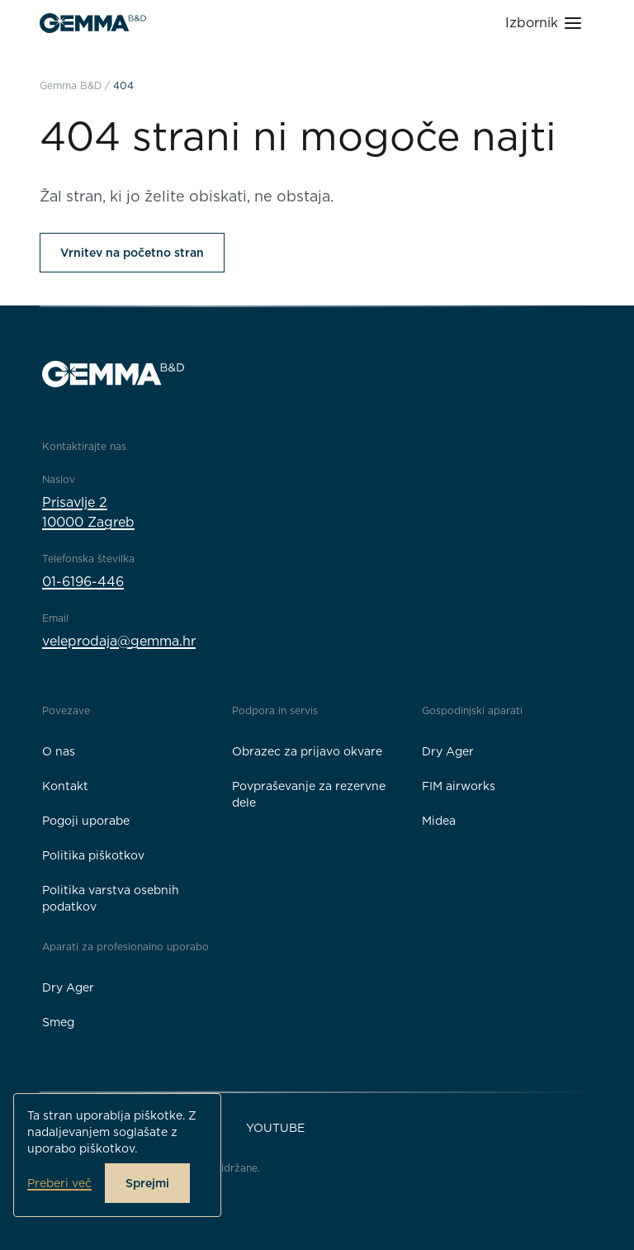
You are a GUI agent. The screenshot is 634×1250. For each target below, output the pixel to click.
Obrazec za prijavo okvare (307, 751)
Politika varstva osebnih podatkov (110, 898)
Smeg (58, 1022)
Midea (439, 820)
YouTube (275, 1127)
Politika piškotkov (93, 855)
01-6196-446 (83, 581)
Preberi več (59, 1183)
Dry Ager (448, 751)
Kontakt (65, 786)
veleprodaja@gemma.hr (119, 641)
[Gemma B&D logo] (93, 23)
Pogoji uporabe (86, 820)
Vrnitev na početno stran (132, 252)
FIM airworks (458, 786)
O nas (58, 751)
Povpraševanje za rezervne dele (309, 794)
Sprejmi (147, 1183)
